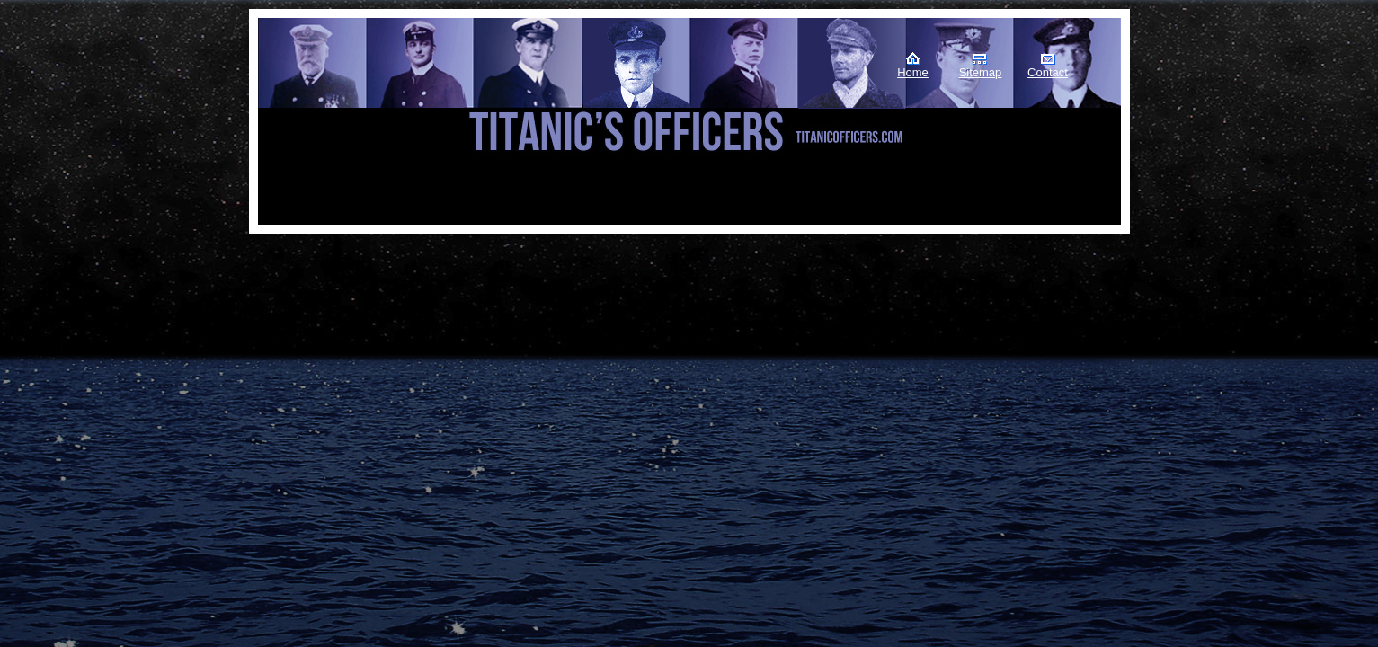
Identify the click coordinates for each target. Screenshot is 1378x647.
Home (913, 72)
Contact (1047, 72)
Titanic (349, 89)
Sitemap (980, 72)
